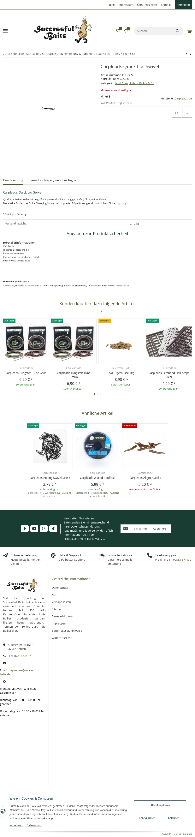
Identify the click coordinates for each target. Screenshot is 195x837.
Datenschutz (34, 825)
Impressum (16, 825)
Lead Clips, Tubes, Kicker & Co (134, 83)
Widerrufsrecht (62, 638)
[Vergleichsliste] (126, 31)
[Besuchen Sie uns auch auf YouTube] (34, 528)
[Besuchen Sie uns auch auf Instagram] (44, 528)
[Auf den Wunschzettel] (187, 113)
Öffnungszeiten (147, 5)
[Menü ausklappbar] (5, 30)
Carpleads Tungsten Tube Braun (73, 375)
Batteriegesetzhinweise (67, 630)
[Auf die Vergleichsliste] (176, 113)
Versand (128, 103)
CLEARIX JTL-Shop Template (177, 833)
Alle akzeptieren (160, 805)
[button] (118, 31)
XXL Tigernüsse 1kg (121, 373)
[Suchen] (154, 31)
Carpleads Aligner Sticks (145, 478)
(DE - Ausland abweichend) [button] (57, 494)
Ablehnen (173, 818)
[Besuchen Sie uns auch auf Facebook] (25, 528)
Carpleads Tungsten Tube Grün (25, 373)
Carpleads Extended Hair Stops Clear (169, 375)
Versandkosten (61, 602)
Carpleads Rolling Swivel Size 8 (49, 478)
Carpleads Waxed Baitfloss (97, 478)
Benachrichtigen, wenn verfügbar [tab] (53, 180)
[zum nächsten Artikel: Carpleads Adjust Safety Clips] (187, 53)
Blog (112, 5)
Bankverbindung (62, 616)
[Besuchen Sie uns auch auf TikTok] (53, 528)
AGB (54, 595)
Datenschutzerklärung (85, 526)
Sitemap (57, 609)
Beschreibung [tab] (13, 180)
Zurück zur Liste (13, 54)
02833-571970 (181, 559)
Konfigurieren (147, 818)
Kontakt (166, 5)
